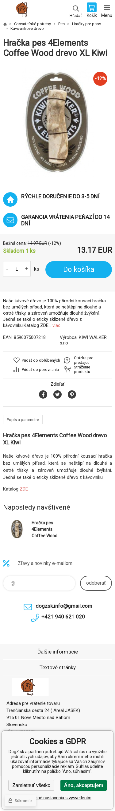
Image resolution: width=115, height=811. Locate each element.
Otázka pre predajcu (83, 360)
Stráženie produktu (82, 369)
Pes (61, 24)
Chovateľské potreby (32, 24)
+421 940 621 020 (63, 617)
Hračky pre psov (86, 24)
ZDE (24, 489)
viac (56, 325)
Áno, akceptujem (83, 785)
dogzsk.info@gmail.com (64, 606)
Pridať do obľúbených (41, 360)
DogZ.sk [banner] (24, 11)
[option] (57, 122)
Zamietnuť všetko (31, 785)
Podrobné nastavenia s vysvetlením (57, 797)
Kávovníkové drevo (27, 28)
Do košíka (78, 269)
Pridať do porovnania (40, 369)
